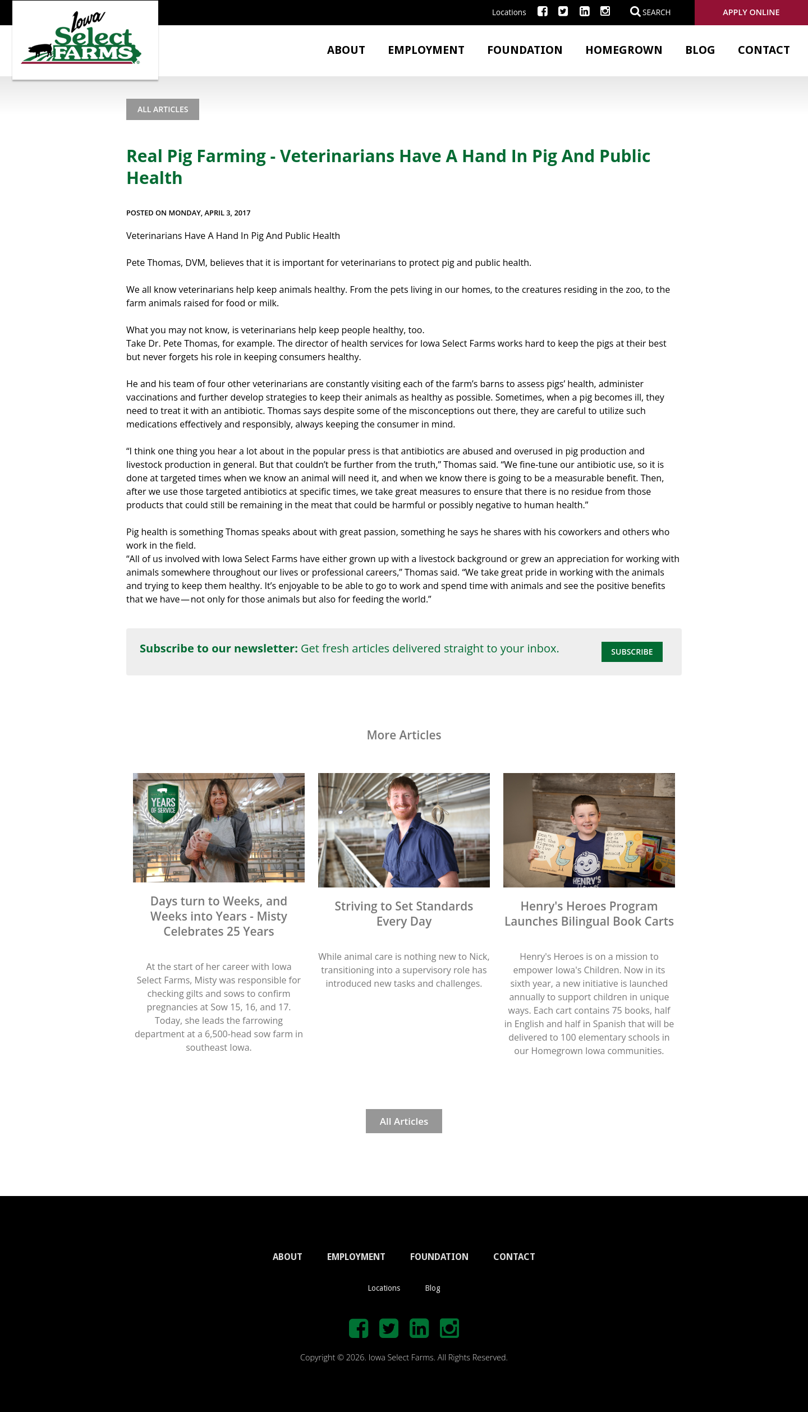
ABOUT (287, 1257)
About (346, 50)
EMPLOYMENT (356, 1257)
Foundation (525, 50)
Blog (700, 50)
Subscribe (632, 651)
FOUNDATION (439, 1257)
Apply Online (751, 12)
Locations (509, 12)
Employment (426, 50)
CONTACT (514, 1257)
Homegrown (624, 50)
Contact (764, 50)
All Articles (162, 109)
